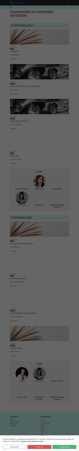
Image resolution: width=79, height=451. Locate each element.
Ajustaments (15, 447)
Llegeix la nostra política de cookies (32, 441)
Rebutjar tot (39, 447)
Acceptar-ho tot (64, 447)
